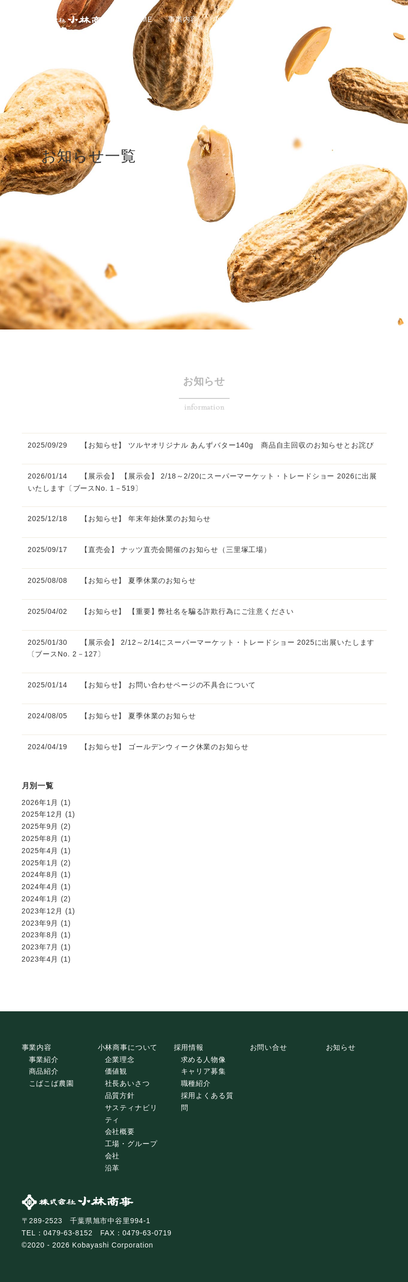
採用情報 (189, 1047)
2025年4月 (40, 851)
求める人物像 (203, 1059)
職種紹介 (196, 1083)
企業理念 (120, 1059)
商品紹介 (44, 1071)
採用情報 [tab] (303, 19)
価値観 (116, 1071)
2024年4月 (40, 887)
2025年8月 (40, 838)
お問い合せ (268, 1047)
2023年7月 (40, 947)
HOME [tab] (141, 19)
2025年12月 (42, 814)
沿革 (112, 1168)
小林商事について (128, 1047)
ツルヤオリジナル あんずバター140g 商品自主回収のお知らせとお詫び (251, 445)
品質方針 (120, 1095)
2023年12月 (42, 911)
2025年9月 (40, 826)
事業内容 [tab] (183, 19)
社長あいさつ (127, 1083)
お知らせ (341, 1047)
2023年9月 (40, 923)
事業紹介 (44, 1059)
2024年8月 (40, 874)
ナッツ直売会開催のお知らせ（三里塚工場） (196, 549)
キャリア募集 (203, 1071)
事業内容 (37, 1047)
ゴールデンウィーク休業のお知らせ (188, 747)
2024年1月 (40, 899)
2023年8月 (40, 935)
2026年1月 (40, 802)
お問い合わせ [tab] (356, 19)
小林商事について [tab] (243, 19)
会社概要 (120, 1131)
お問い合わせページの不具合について (192, 685)
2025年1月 (40, 863)
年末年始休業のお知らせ (169, 519)
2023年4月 (40, 959)
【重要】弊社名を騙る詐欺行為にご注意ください (210, 611)
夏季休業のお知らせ (162, 580)
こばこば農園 (51, 1083)
